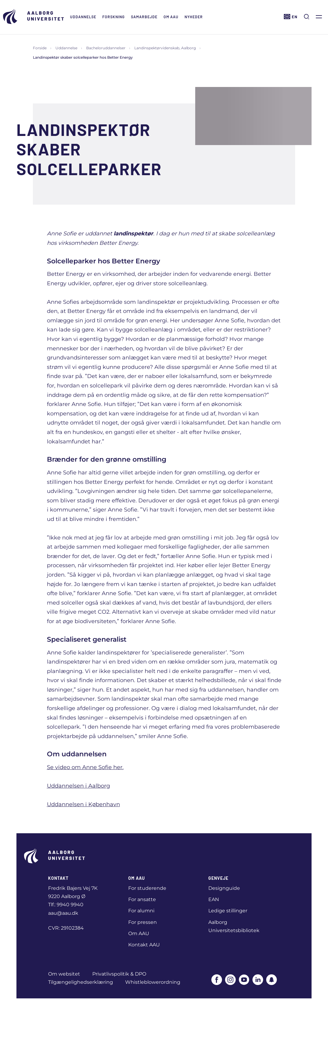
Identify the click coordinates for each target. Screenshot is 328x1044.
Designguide (224, 888)
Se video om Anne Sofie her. (85, 767)
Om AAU (171, 17)
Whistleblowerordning (152, 982)
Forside (40, 48)
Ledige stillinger (227, 911)
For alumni (141, 911)
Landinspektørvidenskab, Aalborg (165, 48)
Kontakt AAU (144, 945)
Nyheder (194, 17)
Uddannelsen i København (83, 804)
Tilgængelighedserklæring (80, 982)
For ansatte (142, 899)
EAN (213, 899)
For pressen (142, 922)
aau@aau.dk (63, 913)
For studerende (147, 888)
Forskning (113, 17)
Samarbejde (144, 17)
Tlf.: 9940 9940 (65, 904)
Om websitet (64, 974)
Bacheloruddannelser (105, 48)
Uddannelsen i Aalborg (78, 785)
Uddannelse (83, 17)
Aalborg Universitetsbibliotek (233, 926)
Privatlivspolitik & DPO (119, 974)
